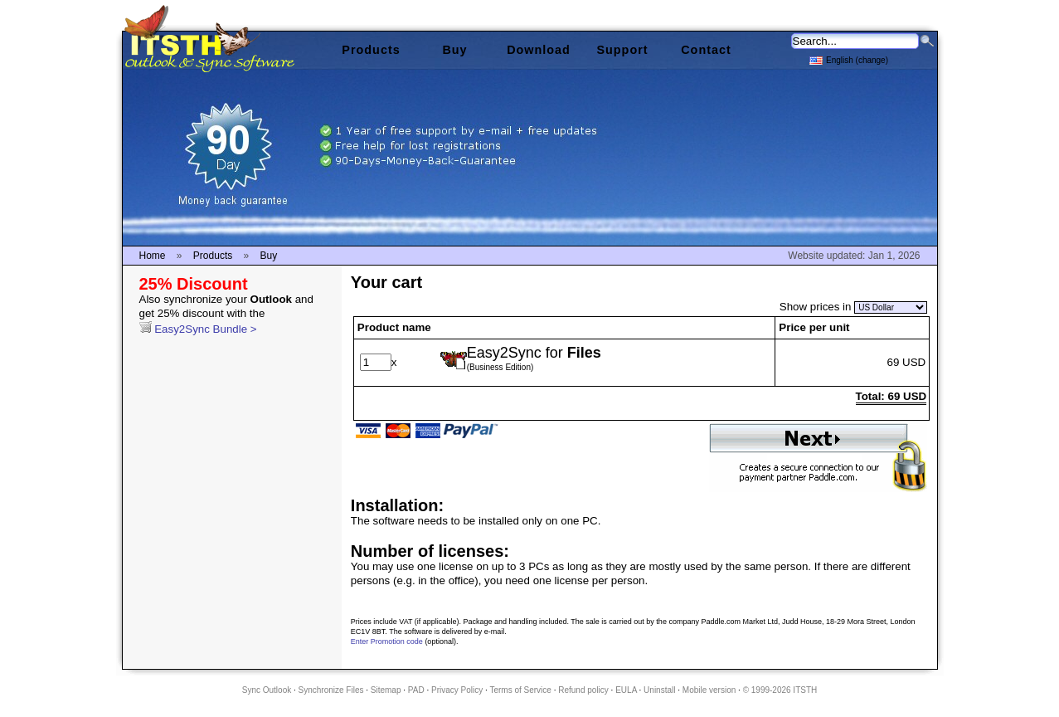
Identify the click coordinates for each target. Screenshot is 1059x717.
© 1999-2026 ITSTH (780, 690)
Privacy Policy (457, 690)
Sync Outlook (266, 690)
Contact (706, 49)
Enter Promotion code (387, 641)
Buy (454, 49)
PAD (416, 690)
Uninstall (659, 690)
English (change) (848, 59)
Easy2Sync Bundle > (226, 314)
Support (622, 49)
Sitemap (386, 690)
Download (539, 49)
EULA (626, 690)
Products (371, 49)
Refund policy (583, 690)
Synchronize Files (331, 690)
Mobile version (709, 690)
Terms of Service (520, 690)
